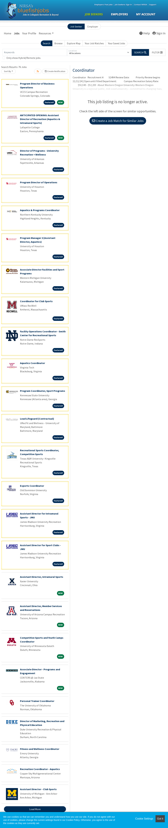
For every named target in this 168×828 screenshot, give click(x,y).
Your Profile (29, 33)
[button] (157, 52)
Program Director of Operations (38, 182)
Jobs (17, 33)
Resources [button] (45, 33)
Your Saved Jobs (116, 43)
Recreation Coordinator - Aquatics (40, 769)
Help (144, 33)
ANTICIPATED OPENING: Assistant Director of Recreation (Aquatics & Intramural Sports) (40, 119)
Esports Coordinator (32, 485)
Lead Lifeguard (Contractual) (37, 418)
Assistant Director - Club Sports (38, 789)
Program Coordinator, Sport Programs (42, 390)
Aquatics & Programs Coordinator (40, 210)
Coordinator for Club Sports (36, 301)
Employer (92, 26)
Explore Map (73, 43)
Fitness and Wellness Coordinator (39, 749)
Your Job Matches (94, 43)
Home (7, 33)
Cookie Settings (144, 818)
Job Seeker (76, 26)
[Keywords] (35, 52)
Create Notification (55, 71)
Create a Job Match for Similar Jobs (118, 121)
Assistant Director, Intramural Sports (41, 576)
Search (46, 43)
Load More (35, 809)
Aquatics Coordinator (32, 363)
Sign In (158, 33)
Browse (58, 43)
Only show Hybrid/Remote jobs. (23, 57)
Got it (160, 818)
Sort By (7, 71)
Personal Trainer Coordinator (37, 701)
